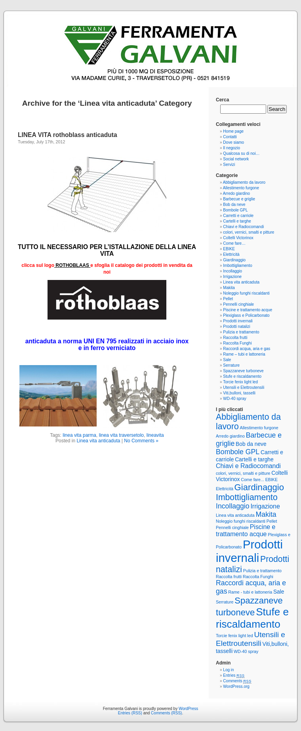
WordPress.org (236, 686)
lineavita (155, 435)
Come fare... (252, 479)
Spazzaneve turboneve (243, 371)
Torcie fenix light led (240, 382)
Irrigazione (232, 276)
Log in (228, 670)
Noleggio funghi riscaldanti (246, 293)
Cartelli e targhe (237, 221)
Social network (236, 159)
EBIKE (228, 249)
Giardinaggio (234, 260)
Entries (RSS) (130, 713)
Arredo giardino (236, 193)
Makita (228, 288)
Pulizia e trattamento (241, 332)
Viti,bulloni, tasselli (239, 393)
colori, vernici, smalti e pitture (248, 232)
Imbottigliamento (237, 265)
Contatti (229, 137)
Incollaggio (232, 271)
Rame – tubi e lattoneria (244, 354)
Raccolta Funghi (237, 343)
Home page (233, 131)
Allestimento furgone (241, 188)
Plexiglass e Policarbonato (246, 315)
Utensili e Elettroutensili (243, 387)
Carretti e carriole (238, 215)
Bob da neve (234, 204)
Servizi (229, 164)
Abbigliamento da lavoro (244, 182)
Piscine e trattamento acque (247, 310)
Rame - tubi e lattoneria (250, 592)
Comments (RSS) (166, 713)
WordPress (188, 708)
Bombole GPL (235, 210)
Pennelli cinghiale (238, 304)
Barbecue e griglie (239, 199)
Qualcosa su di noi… (241, 153)
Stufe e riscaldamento (242, 376)
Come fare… (234, 243)
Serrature (231, 365)
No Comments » (141, 441)
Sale (227, 360)
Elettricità (231, 254)
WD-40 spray (234, 398)
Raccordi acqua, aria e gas (246, 348)
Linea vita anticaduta (98, 441)
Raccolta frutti (235, 337)
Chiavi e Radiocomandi (243, 227)
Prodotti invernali (237, 321)
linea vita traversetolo (121, 435)
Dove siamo (233, 142)
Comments (237, 681)
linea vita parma (79, 435)
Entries (233, 675)
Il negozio (231, 148)
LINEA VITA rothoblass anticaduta (67, 134)
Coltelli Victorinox (238, 238)
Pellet (228, 299)
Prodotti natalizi (236, 326)
